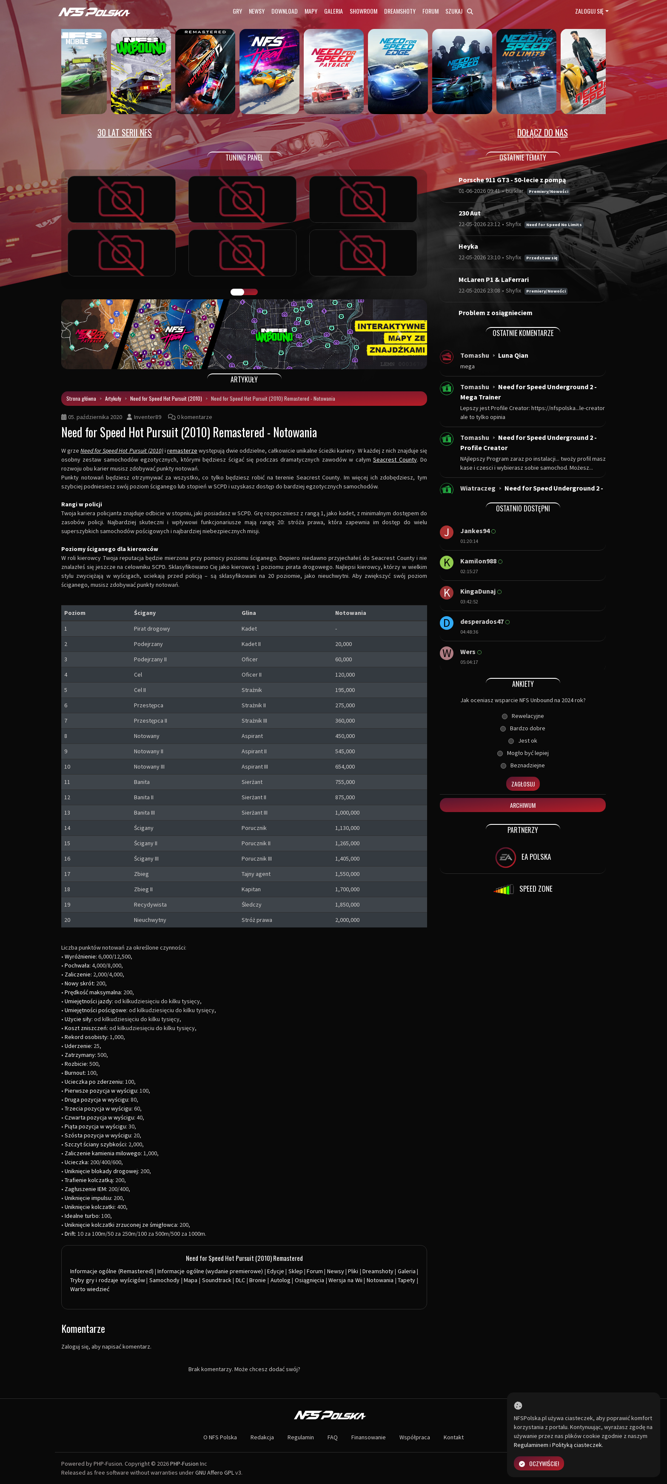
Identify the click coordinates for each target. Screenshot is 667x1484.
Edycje (275, 1271)
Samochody (164, 1280)
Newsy (257, 10)
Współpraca (414, 1437)
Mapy (311, 10)
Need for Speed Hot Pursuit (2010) (166, 398)
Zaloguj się (589, 10)
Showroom (363, 10)
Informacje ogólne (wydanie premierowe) (210, 1271)
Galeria (333, 10)
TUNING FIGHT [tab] (251, 292)
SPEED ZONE (523, 889)
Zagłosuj (523, 783)
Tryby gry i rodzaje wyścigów (107, 1280)
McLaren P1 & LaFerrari (494, 279)
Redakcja (262, 1437)
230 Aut (470, 213)
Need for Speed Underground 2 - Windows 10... (531, 493)
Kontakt (454, 1437)
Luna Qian (513, 355)
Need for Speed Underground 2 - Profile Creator (528, 442)
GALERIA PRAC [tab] (237, 292)
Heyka (468, 246)
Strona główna (81, 398)
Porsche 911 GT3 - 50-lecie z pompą (512, 179)
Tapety (406, 1280)
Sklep (295, 1271)
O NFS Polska (220, 1437)
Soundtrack (216, 1280)
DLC (240, 1280)
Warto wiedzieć (89, 1289)
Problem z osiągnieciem (496, 312)
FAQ (333, 1437)
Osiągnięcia (309, 1280)
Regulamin (301, 1437)
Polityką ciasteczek (577, 1445)
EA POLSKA (523, 857)
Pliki (353, 1271)
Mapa (190, 1280)
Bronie (257, 1280)
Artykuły (113, 398)
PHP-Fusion (184, 1463)
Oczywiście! (539, 1463)
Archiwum (523, 805)
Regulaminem (531, 1445)
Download (284, 10)
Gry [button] (237, 10)
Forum (430, 10)
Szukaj (459, 10)
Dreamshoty (400, 10)
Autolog (281, 1280)
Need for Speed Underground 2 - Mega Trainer (528, 391)
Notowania (380, 1280)
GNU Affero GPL (214, 1472)
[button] (88, 334)
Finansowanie (368, 1437)
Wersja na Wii (345, 1280)
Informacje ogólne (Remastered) (112, 1271)
